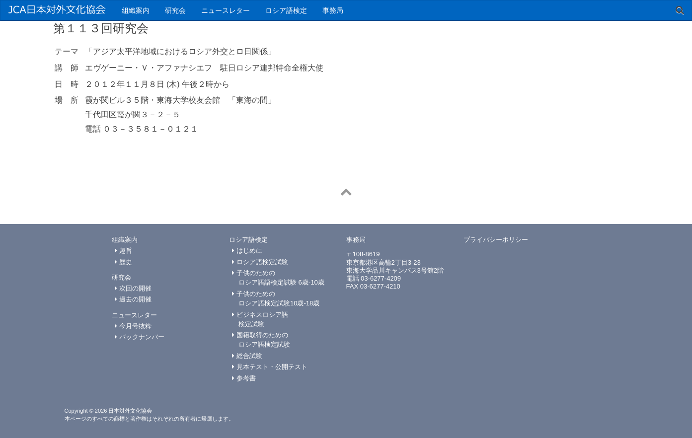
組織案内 (136, 10)
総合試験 (247, 356)
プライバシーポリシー (495, 239)
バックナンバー (139, 337)
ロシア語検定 (286, 10)
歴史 (123, 262)
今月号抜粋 (133, 326)
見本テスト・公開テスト (270, 366)
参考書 (244, 378)
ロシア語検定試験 (260, 262)
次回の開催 (133, 288)
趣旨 (123, 250)
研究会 (175, 10)
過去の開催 (133, 299)
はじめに (247, 250)
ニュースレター (225, 10)
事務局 (332, 10)
